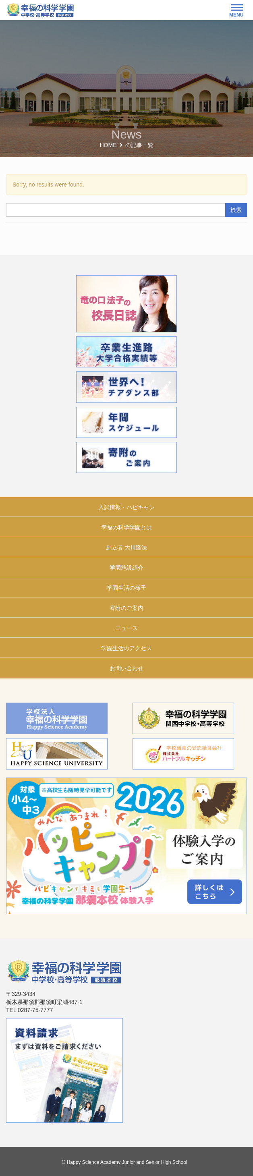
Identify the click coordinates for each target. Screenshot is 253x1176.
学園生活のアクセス (126, 648)
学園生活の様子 (126, 588)
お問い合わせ (126, 668)
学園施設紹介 (126, 567)
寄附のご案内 (126, 608)
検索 (236, 210)
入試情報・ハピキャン (126, 507)
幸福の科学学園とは (126, 527)
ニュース (126, 628)
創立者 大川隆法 (126, 547)
